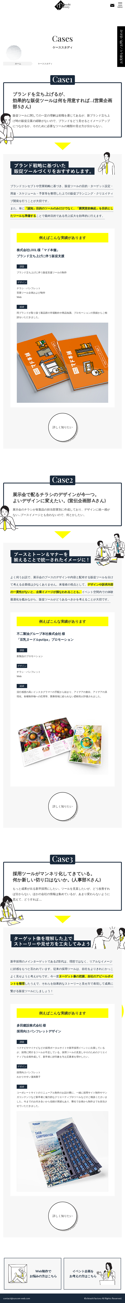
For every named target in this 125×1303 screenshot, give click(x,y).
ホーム (18, 63)
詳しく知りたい (63, 427)
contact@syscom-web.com (16, 1298)
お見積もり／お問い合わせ (121, 47)
